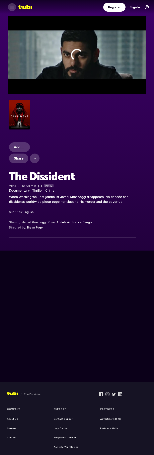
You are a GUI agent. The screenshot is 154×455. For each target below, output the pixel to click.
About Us (12, 419)
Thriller (37, 190)
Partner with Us (109, 428)
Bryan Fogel (35, 227)
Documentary (19, 190)
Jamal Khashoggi (34, 222)
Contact (12, 437)
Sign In (135, 7)
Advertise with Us (111, 419)
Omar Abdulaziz (59, 222)
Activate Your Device (66, 447)
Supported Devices (65, 437)
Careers (12, 428)
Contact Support (64, 419)
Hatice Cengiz (82, 222)
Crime (50, 190)
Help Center (61, 428)
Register (114, 7)
